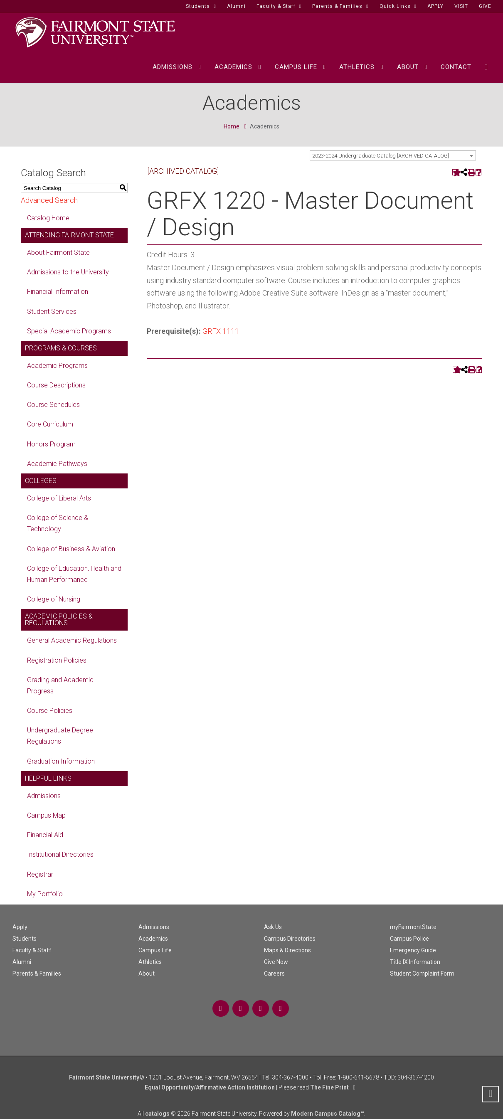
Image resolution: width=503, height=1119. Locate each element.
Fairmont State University (104, 1077)
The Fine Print (329, 1087)
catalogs (157, 1113)
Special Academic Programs (69, 331)
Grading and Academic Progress (60, 685)
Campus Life (155, 950)
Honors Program (51, 444)
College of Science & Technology (57, 523)
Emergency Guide (413, 950)
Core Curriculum (50, 424)
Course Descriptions (56, 385)
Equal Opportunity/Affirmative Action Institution (210, 1087)
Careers (274, 973)
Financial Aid (45, 835)
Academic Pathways (57, 464)
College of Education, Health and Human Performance (74, 574)
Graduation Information (61, 761)
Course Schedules (53, 405)
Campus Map (46, 815)
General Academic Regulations (72, 640)
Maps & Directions (287, 950)
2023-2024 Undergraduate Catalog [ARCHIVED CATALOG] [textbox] (380, 156)
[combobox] (393, 155)
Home (231, 126)
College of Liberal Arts (59, 498)
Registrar (40, 874)
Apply (19, 927)
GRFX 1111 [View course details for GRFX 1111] (220, 331)
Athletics (150, 962)
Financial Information (57, 292)
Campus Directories (290, 938)
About (146, 973)
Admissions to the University (68, 272)
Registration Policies (56, 660)
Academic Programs (57, 366)
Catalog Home (48, 218)
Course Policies (49, 711)
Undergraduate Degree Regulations (60, 735)
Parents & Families (36, 973)
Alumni (21, 962)
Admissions (44, 796)
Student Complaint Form (422, 973)
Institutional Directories (60, 854)
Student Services (51, 311)
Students (24, 938)
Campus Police (409, 938)
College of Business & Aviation (71, 549)
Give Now (276, 962)
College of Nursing (53, 599)
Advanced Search (49, 200)
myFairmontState (413, 927)
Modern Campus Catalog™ (327, 1113)
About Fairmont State (58, 252)
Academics (153, 938)
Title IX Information (415, 962)
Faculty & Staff (32, 950)
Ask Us (273, 927)
